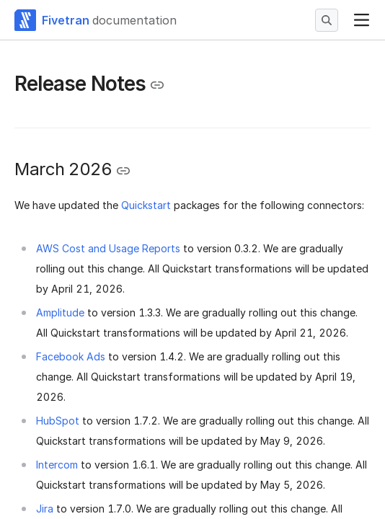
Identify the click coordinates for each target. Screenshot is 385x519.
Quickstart (146, 205)
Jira (44, 508)
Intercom (57, 464)
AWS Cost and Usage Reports (108, 248)
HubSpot (57, 420)
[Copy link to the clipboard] (157, 85)
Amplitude (60, 312)
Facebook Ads (70, 356)
